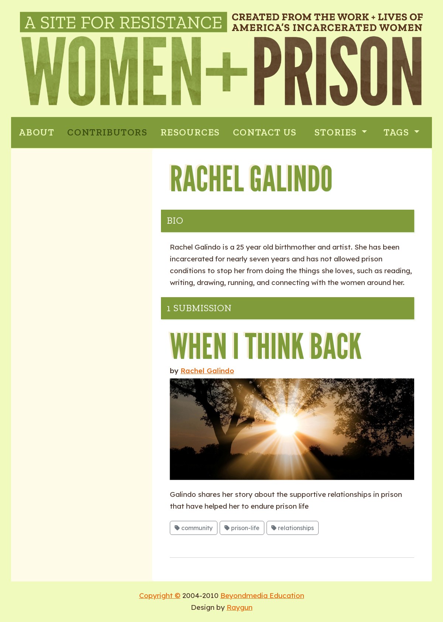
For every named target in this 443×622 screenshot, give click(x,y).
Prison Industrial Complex (80, 178)
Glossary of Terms (64, 316)
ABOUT (36, 132)
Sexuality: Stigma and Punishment (72, 247)
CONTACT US (265, 132)
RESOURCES (190, 132)
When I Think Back (266, 345)
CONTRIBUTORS (107, 132)
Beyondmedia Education (262, 595)
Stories (337, 132)
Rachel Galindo (207, 370)
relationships (292, 528)
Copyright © (160, 595)
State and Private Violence (81, 224)
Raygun (240, 607)
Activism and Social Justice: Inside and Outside (83, 278)
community (194, 528)
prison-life (242, 528)
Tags (398, 132)
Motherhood (54, 194)
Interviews (51, 301)
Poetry (43, 209)
